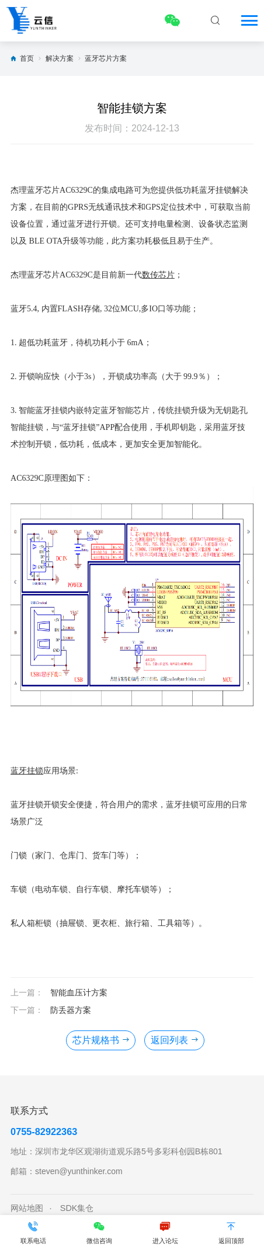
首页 (27, 58)
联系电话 (33, 1232)
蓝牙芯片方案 (106, 58)
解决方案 (60, 58)
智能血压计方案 (78, 992)
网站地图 (27, 1208)
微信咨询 (99, 1232)
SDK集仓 (77, 1208)
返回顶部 (231, 1232)
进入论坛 (165, 1232)
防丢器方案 (70, 1010)
